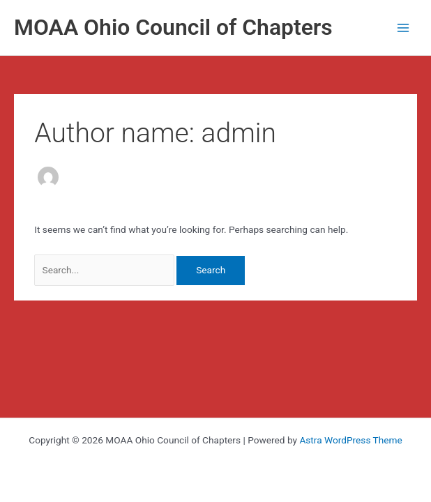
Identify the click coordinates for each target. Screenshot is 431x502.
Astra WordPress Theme (350, 440)
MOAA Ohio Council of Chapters (173, 27)
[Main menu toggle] (403, 27)
